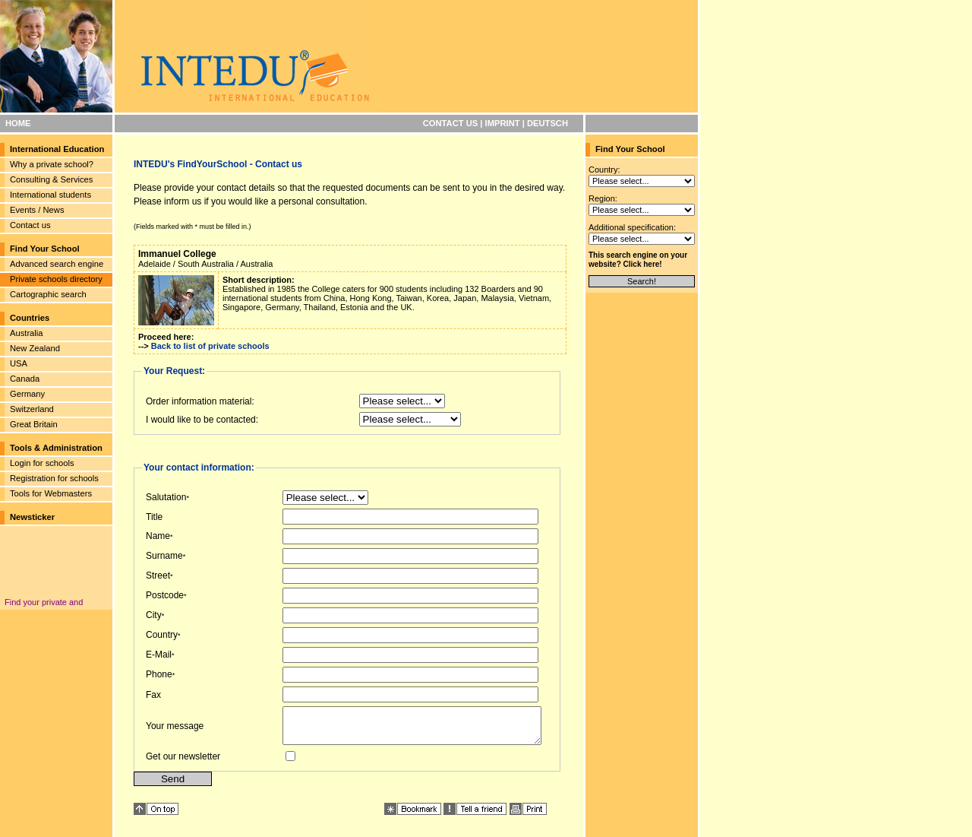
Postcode (165, 595)
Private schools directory (56, 279)
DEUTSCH (547, 123)
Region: (603, 198)
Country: (604, 169)
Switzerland (32, 409)
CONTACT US (450, 123)
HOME (18, 123)
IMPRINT (502, 123)
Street (158, 575)
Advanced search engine (56, 263)
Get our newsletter (183, 763)
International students (50, 194)
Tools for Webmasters (51, 493)
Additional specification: (632, 227)
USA (18, 363)
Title (154, 517)
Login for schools (42, 463)
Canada (24, 378)
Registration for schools (54, 478)
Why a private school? (51, 164)
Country (162, 634)
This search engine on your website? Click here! (638, 259)
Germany (27, 393)
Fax (153, 695)
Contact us (30, 225)
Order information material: (200, 401)
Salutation (166, 497)
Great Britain (34, 424)
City (154, 615)
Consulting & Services (51, 179)
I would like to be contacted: (202, 419)
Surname (164, 555)
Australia (26, 333)
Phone (159, 674)
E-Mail (159, 654)
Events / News (37, 209)
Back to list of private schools (210, 345)
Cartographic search (48, 294)
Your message (175, 729)
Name (158, 536)
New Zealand (35, 348)
